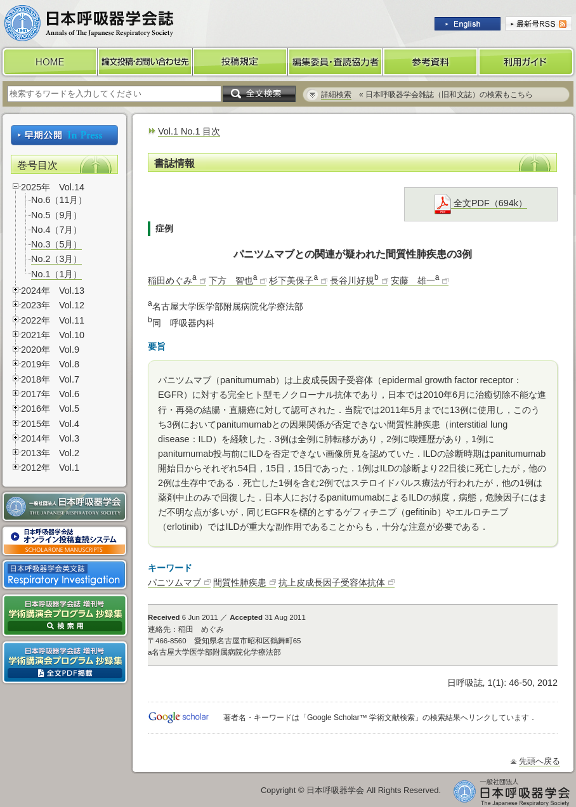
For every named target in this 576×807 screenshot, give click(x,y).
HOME (49, 62)
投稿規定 (240, 62)
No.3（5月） (56, 244)
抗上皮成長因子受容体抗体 (331, 582)
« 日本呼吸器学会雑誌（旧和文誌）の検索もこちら (427, 94)
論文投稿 (145, 62)
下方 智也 (233, 280)
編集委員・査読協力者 (335, 62)
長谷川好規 (354, 280)
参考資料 (430, 62)
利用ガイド (527, 62)
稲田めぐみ (172, 280)
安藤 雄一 (415, 280)
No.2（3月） (56, 259)
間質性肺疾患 (239, 582)
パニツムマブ (174, 582)
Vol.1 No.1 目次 (189, 131)
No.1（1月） (56, 274)
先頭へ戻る (539, 761)
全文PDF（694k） (481, 203)
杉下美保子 (293, 280)
